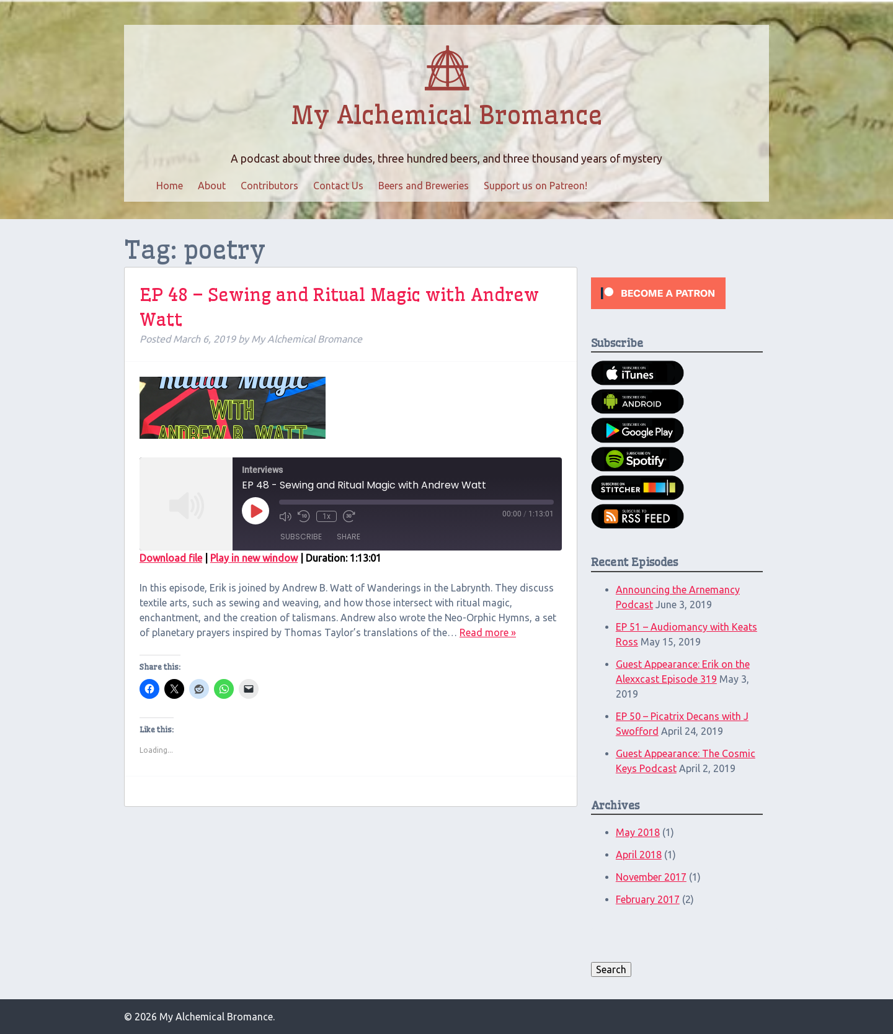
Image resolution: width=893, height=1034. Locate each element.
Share (348, 536)
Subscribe (301, 536)
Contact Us (338, 185)
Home (169, 185)
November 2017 (651, 877)
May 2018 (638, 832)
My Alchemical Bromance (446, 115)
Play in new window (254, 558)
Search (611, 969)
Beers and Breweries (423, 185)
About (212, 185)
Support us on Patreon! (535, 185)
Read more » (488, 632)
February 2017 (648, 899)
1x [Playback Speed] (326, 516)
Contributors (269, 185)
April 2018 (639, 854)
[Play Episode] (255, 510)
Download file (171, 558)
